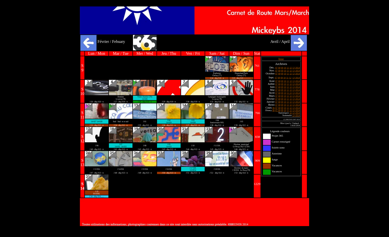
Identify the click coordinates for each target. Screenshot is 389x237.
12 (291, 67)
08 (279, 67)
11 (288, 67)
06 (273, 108)
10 (285, 67)
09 (282, 67)
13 (293, 67)
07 (276, 67)
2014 (297, 67)
